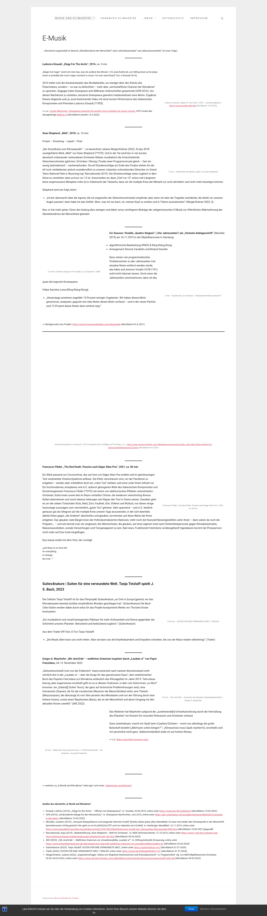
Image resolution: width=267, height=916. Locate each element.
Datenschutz (173, 18)
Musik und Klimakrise (73, 18)
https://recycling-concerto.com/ (133, 739)
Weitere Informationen (213, 909)
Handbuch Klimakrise (118, 18)
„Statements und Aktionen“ (118, 785)
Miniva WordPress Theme (66, 898)
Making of (62, 114)
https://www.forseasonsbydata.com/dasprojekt (96, 324)
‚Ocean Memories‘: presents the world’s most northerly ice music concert (92, 111)
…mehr (148, 18)
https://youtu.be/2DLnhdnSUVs (175, 811)
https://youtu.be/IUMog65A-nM (182, 106)
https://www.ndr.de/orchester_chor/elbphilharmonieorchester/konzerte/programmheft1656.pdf (126, 858)
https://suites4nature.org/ (147, 847)
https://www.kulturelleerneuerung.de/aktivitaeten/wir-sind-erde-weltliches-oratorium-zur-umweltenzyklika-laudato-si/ (104, 843)
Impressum (199, 18)
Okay (191, 909)
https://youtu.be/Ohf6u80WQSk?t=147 (141, 851)
